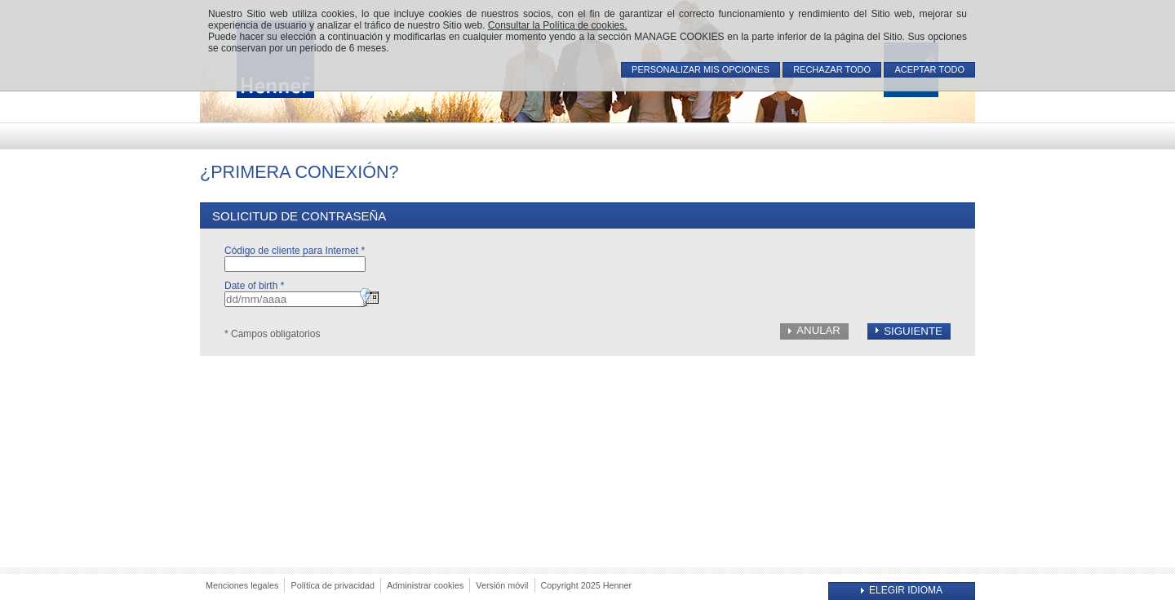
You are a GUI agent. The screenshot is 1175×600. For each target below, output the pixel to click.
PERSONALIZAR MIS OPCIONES (700, 69)
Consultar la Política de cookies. (557, 25)
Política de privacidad (332, 585)
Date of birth (254, 285)
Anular (818, 330)
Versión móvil (502, 585)
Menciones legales (242, 585)
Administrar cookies (425, 585)
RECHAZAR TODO (832, 69)
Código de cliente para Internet (294, 250)
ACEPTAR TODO (929, 69)
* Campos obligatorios (272, 334)
